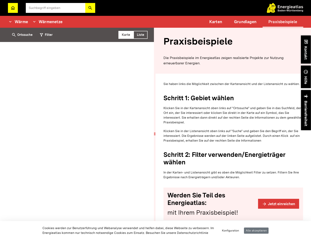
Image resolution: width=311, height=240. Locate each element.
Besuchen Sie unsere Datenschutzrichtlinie (177, 233)
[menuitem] (215, 22)
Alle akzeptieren (256, 230)
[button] (90, 8)
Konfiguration (230, 230)
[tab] (125, 35)
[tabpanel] (78, 141)
